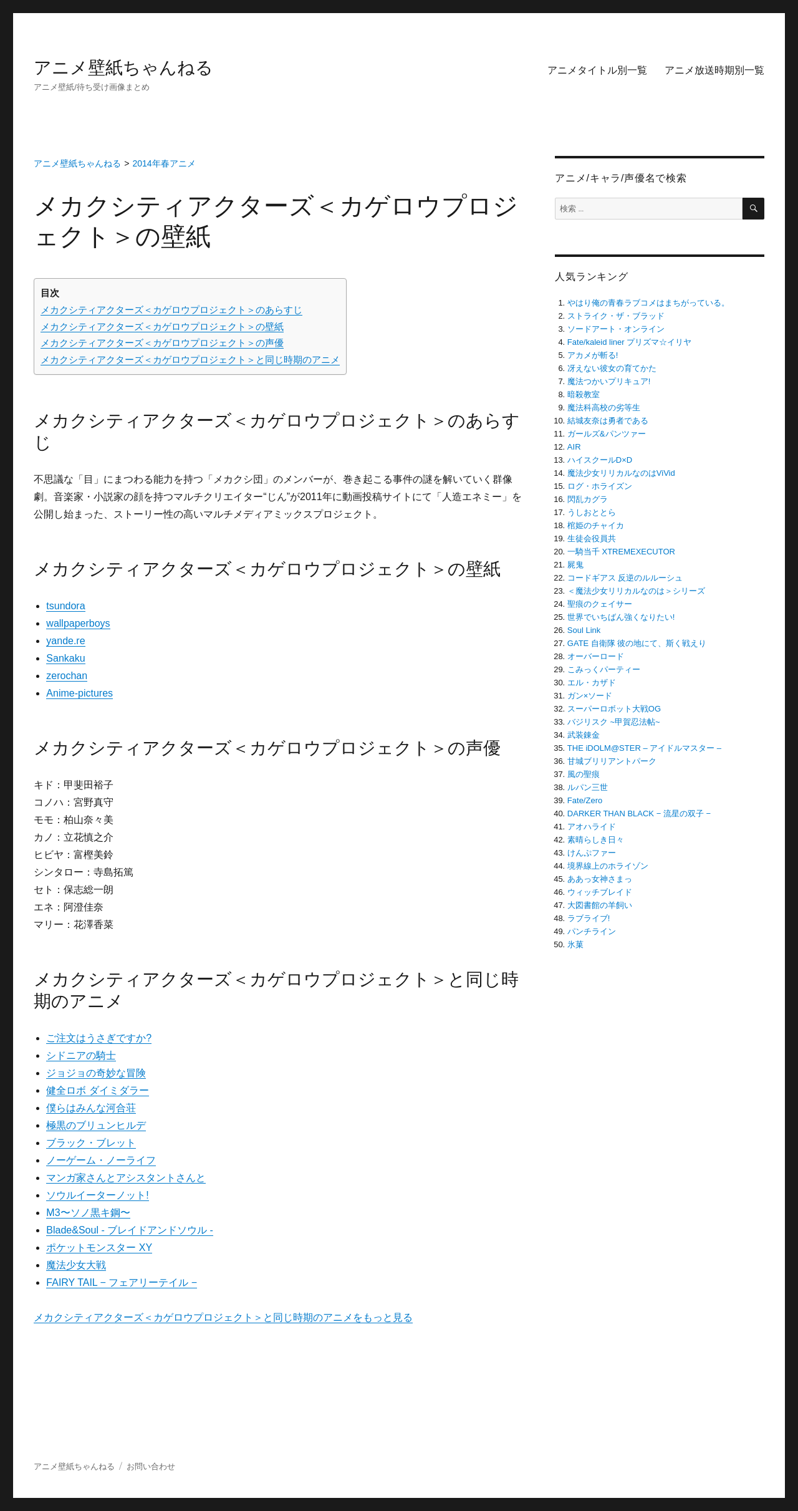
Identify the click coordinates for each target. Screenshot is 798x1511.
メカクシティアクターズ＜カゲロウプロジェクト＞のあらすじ (171, 309)
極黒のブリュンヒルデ (96, 1125)
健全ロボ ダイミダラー (97, 1090)
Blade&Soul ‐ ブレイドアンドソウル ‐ (129, 1230)
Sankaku (65, 658)
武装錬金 (583, 735)
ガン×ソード (590, 695)
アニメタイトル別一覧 (597, 70)
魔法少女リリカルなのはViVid (621, 473)
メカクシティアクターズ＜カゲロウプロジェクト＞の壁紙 (162, 326)
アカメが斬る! (592, 355)
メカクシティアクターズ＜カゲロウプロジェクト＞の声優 (162, 342)
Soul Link (583, 630)
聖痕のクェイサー (599, 604)
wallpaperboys (78, 623)
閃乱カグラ (587, 499)
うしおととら (591, 512)
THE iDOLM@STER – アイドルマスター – (644, 748)
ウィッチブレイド (599, 892)
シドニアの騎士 (81, 1055)
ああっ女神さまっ (599, 879)
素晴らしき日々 (595, 839)
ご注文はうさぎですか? (98, 1038)
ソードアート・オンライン (616, 329)
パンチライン (591, 931)
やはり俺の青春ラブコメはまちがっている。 (648, 302)
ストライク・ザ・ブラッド (616, 316)
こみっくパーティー (603, 669)
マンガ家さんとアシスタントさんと (126, 1177)
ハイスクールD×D (599, 460)
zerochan (66, 675)
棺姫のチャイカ (595, 525)
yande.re (65, 640)
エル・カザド (591, 682)
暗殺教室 (583, 394)
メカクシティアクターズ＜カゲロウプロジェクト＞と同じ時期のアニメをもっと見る (223, 1317)
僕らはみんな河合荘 (91, 1108)
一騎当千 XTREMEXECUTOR (621, 551)
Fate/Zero (584, 800)
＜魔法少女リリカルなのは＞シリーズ (636, 591)
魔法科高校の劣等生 (603, 407)
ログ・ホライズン (599, 486)
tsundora (65, 606)
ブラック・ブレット (91, 1142)
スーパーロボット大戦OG (614, 708)
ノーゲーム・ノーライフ (101, 1160)
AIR (574, 446)
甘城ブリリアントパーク (611, 761)
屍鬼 (575, 564)
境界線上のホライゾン (607, 866)
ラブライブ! (588, 918)
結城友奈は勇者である (607, 420)
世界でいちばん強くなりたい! (621, 617)
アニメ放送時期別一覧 (714, 70)
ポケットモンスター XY (99, 1247)
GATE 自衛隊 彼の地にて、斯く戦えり (637, 643)
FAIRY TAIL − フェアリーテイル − (121, 1282)
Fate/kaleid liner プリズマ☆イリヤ (629, 342)
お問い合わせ (151, 1466)
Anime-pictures (79, 693)
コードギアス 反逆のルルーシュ (625, 577)
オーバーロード (595, 656)
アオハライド (591, 826)
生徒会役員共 (591, 538)
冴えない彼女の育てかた (611, 368)
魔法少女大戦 (76, 1265)
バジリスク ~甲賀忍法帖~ (613, 722)
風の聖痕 (583, 774)
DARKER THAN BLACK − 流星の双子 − (639, 813)
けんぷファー (591, 852)
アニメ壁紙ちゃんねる (123, 67)
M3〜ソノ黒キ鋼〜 (88, 1212)
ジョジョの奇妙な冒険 (96, 1073)
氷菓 (575, 944)
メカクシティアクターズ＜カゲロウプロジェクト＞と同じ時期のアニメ (190, 359)
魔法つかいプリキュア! (609, 381)
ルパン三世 (587, 787)
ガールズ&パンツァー (606, 433)
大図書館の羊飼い (599, 905)
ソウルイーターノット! (97, 1195)
